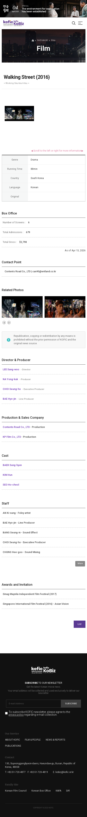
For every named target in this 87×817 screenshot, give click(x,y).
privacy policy (16, 715)
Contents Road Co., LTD (16, 427)
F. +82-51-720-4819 (38, 772)
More (80, 563)
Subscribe (71, 703)
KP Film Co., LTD (12, 436)
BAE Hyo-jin (10, 398)
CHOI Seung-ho (12, 389)
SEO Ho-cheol (11, 484)
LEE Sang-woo (11, 369)
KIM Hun (7, 474)
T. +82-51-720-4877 (15, 772)
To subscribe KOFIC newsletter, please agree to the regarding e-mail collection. (39, 713)
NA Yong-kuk (11, 379)
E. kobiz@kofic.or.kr (63, 772)
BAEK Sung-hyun (12, 465)
